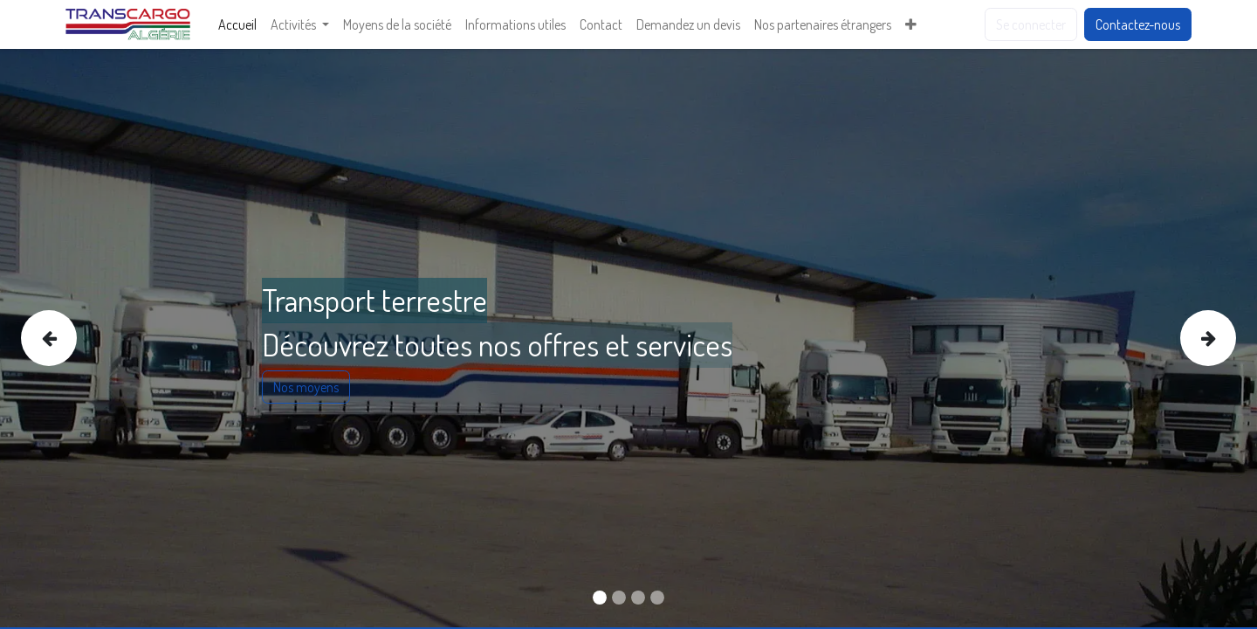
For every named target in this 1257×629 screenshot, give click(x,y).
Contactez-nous (1138, 24)
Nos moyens (306, 387)
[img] (71, 338)
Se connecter (1031, 24)
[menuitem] (237, 24)
